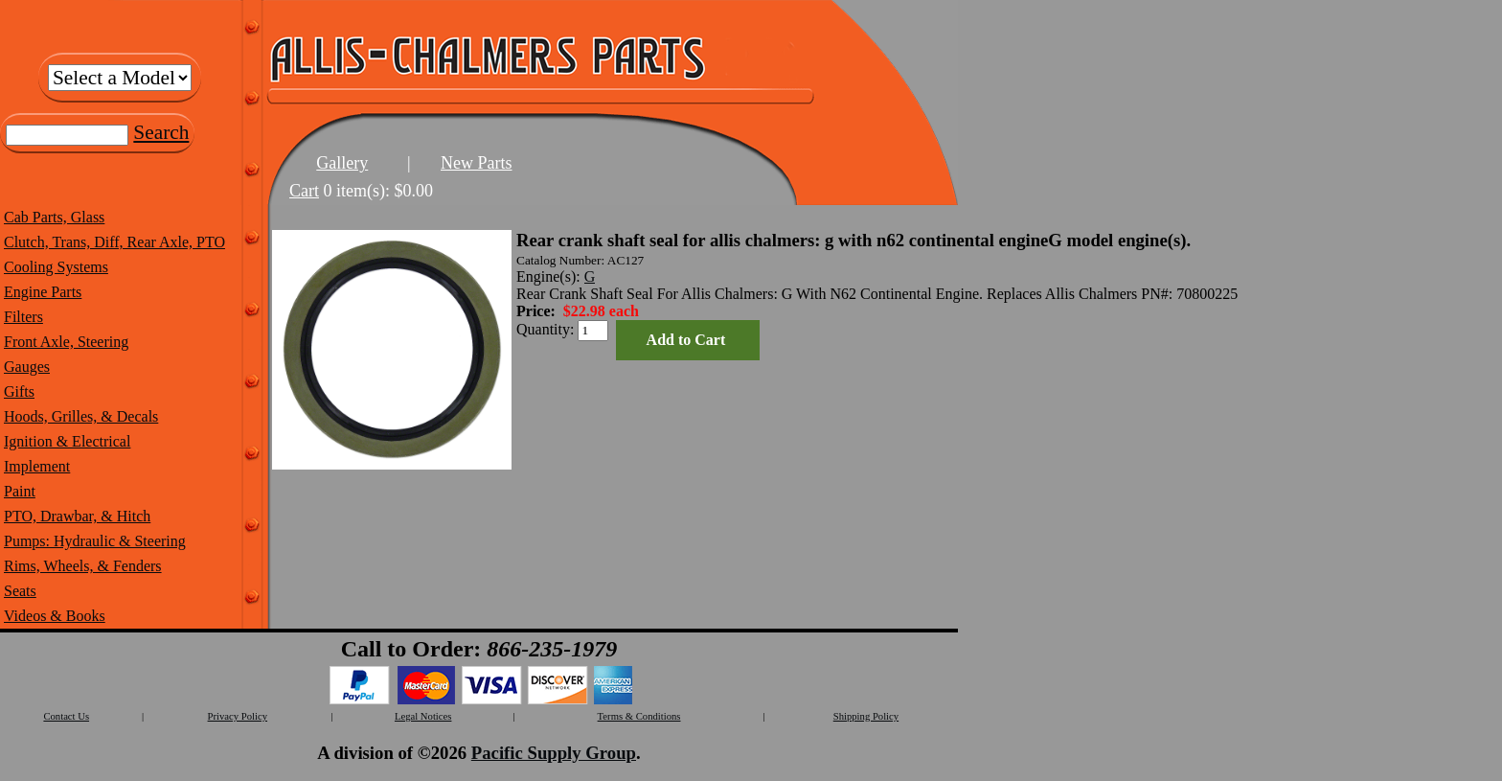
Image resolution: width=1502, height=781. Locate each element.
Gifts (19, 391)
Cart (304, 190)
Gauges (27, 366)
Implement (37, 466)
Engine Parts (42, 292)
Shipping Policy (866, 716)
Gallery (342, 162)
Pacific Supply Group (553, 753)
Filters (23, 317)
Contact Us (66, 716)
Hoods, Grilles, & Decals (81, 416)
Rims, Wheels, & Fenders (83, 566)
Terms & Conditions (639, 716)
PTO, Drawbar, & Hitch (77, 516)
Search (161, 132)
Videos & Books (54, 616)
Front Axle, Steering (66, 341)
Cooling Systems (56, 267)
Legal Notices (423, 716)
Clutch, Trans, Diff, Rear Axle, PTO (114, 242)
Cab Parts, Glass (54, 217)
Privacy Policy (237, 716)
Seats (20, 591)
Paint (19, 491)
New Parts (476, 162)
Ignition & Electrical (67, 441)
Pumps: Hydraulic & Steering (95, 541)
